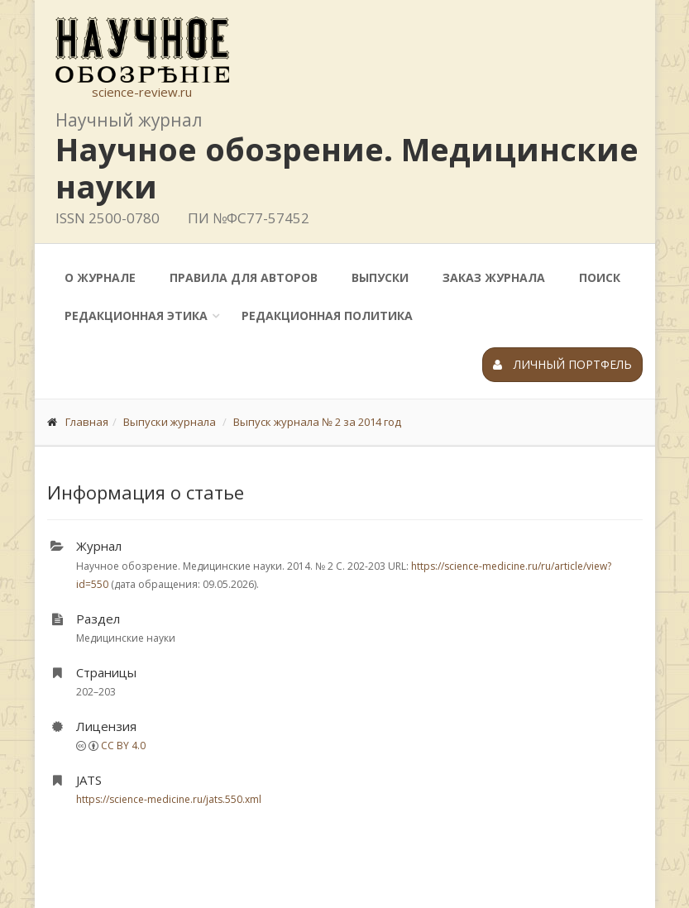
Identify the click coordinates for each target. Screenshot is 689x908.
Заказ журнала (494, 277)
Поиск (599, 277)
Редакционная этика (136, 315)
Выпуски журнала (169, 421)
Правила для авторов (244, 277)
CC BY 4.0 (123, 745)
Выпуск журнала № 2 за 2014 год (317, 421)
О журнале (100, 277)
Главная (86, 421)
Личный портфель (562, 364)
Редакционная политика (327, 315)
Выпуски (380, 277)
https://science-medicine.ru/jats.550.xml (168, 799)
